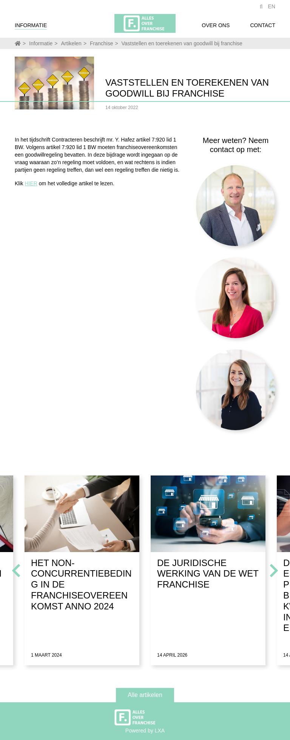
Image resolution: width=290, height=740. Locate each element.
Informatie (31, 28)
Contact (262, 28)
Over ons (216, 28)
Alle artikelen (145, 695)
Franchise (101, 43)
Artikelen (71, 43)
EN (271, 9)
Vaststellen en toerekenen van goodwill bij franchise (182, 43)
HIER (31, 183)
